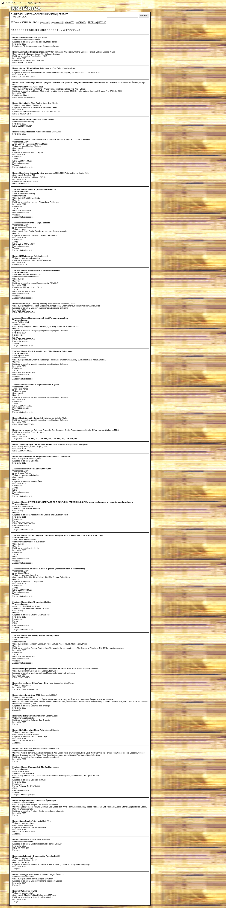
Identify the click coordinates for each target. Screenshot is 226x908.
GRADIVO (63, 14)
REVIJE (102, 22)
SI (40, 3)
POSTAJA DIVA (19, 17)
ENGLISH (32, 3)
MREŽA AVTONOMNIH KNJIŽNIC (41, 14)
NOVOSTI (69, 22)
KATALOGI (81, 22)
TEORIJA (92, 22)
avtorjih (46, 22)
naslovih (58, 22)
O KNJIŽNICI (17, 14)
